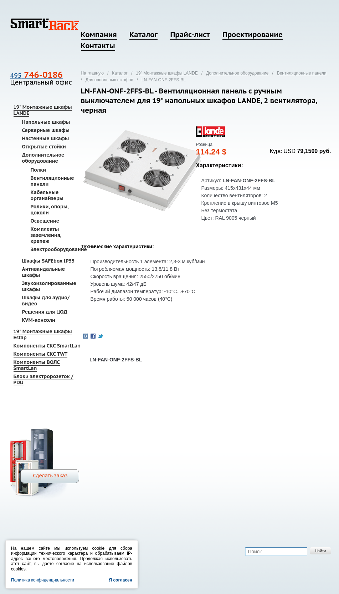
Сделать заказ (50, 475)
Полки (38, 170)
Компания (99, 34)
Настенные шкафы (45, 138)
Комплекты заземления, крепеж (46, 235)
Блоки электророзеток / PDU (43, 379)
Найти (320, 551)
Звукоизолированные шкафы (49, 286)
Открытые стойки (44, 146)
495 (36, 75)
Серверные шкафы (46, 130)
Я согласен (120, 580)
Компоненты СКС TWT (41, 354)
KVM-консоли (38, 320)
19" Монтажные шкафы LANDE (43, 110)
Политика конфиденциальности (42, 580)
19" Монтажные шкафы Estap (43, 334)
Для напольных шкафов (109, 79)
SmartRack (44, 24)
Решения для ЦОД (44, 312)
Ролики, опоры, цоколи (50, 209)
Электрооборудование (59, 249)
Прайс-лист (190, 34)
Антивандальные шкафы (43, 272)
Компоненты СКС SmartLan (47, 345)
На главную (92, 73)
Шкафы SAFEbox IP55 (48, 261)
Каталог (143, 34)
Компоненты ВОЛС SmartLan (37, 365)
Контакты (98, 45)
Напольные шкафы (46, 122)
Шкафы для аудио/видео (46, 300)
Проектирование (252, 34)
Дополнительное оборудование (43, 158)
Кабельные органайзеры (47, 195)
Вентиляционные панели (52, 181)
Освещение (45, 221)
